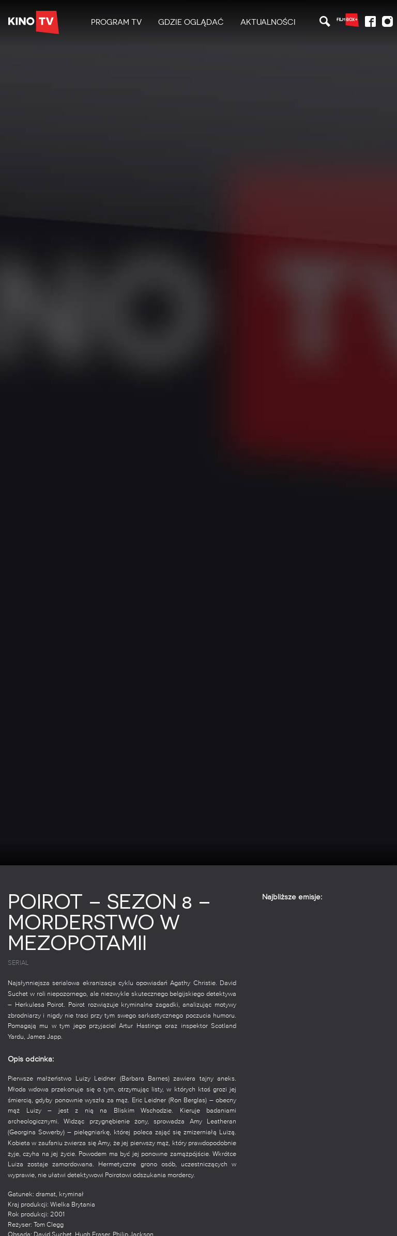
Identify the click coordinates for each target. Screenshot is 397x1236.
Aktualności (268, 22)
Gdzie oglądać (191, 22)
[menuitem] (116, 22)
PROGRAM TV (116, 22)
